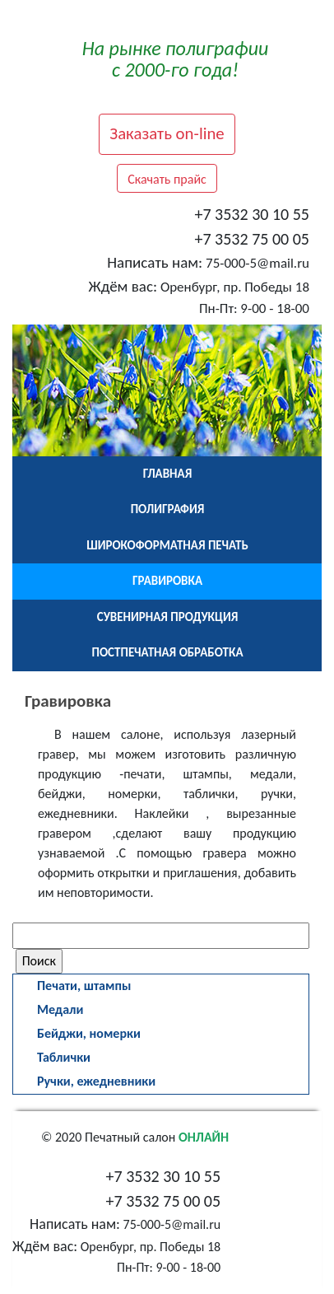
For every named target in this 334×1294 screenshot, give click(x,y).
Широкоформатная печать (167, 545)
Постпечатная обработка (168, 652)
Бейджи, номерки (89, 1033)
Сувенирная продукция (168, 617)
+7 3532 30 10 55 (251, 214)
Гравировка (167, 580)
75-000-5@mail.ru (257, 263)
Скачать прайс (167, 179)
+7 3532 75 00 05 (251, 239)
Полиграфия (168, 509)
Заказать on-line (166, 133)
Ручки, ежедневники (96, 1081)
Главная (168, 473)
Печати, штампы (84, 985)
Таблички (63, 1057)
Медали (60, 1009)
